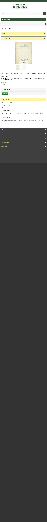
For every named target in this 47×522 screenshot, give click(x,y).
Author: (3, 102)
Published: (4, 107)
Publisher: (4, 105)
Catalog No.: (3, 76)
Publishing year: (5, 110)
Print (4, 84)
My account (3, 138)
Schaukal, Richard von (10, 102)
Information (6, 38)
